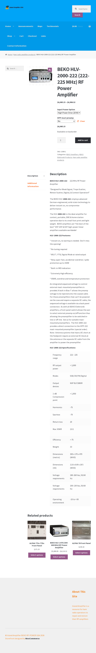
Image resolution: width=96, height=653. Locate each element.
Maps (40, 26)
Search (77, 15)
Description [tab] (33, 176)
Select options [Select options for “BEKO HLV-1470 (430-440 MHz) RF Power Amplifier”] (59, 557)
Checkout (32, 36)
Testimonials (53, 26)
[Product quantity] (61, 140)
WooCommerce (32, 638)
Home (8, 26)
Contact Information (16, 46)
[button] (50, 70)
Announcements (25, 26)
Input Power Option (66, 109)
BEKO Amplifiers (72, 154)
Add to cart (83, 140)
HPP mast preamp (65, 118)
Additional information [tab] (33, 185)
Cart (22, 36)
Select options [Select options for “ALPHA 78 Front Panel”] (81, 553)
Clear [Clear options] (82, 121)
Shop (9, 36)
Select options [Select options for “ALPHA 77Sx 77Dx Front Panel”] (37, 555)
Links (43, 36)
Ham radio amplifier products (24, 54)
